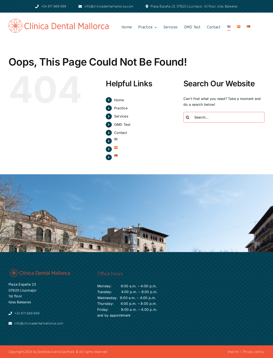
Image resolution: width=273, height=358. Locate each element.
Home (119, 100)
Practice (121, 108)
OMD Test (122, 124)
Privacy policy (253, 352)
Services (121, 116)
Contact (120, 133)
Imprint (233, 352)
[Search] (188, 117)
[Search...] (223, 117)
